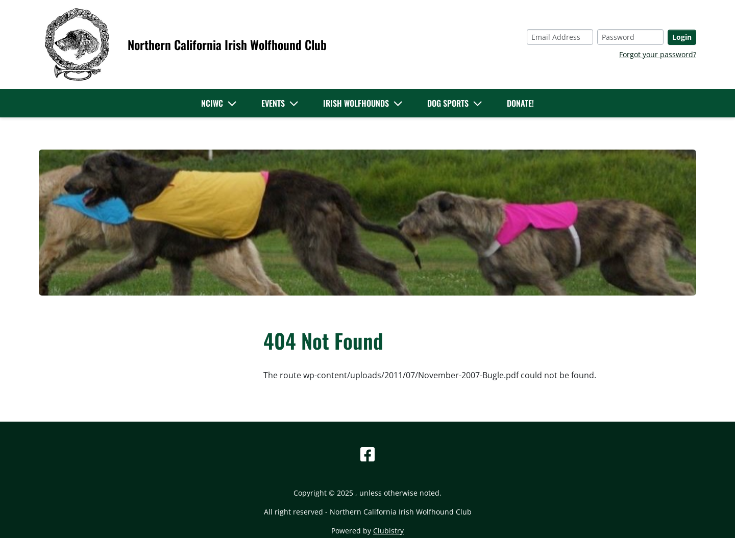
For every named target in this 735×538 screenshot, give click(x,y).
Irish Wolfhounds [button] (356, 103)
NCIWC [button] (212, 103)
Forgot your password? (657, 54)
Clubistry (388, 530)
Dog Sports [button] (448, 103)
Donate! (520, 103)
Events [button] (273, 103)
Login (682, 37)
